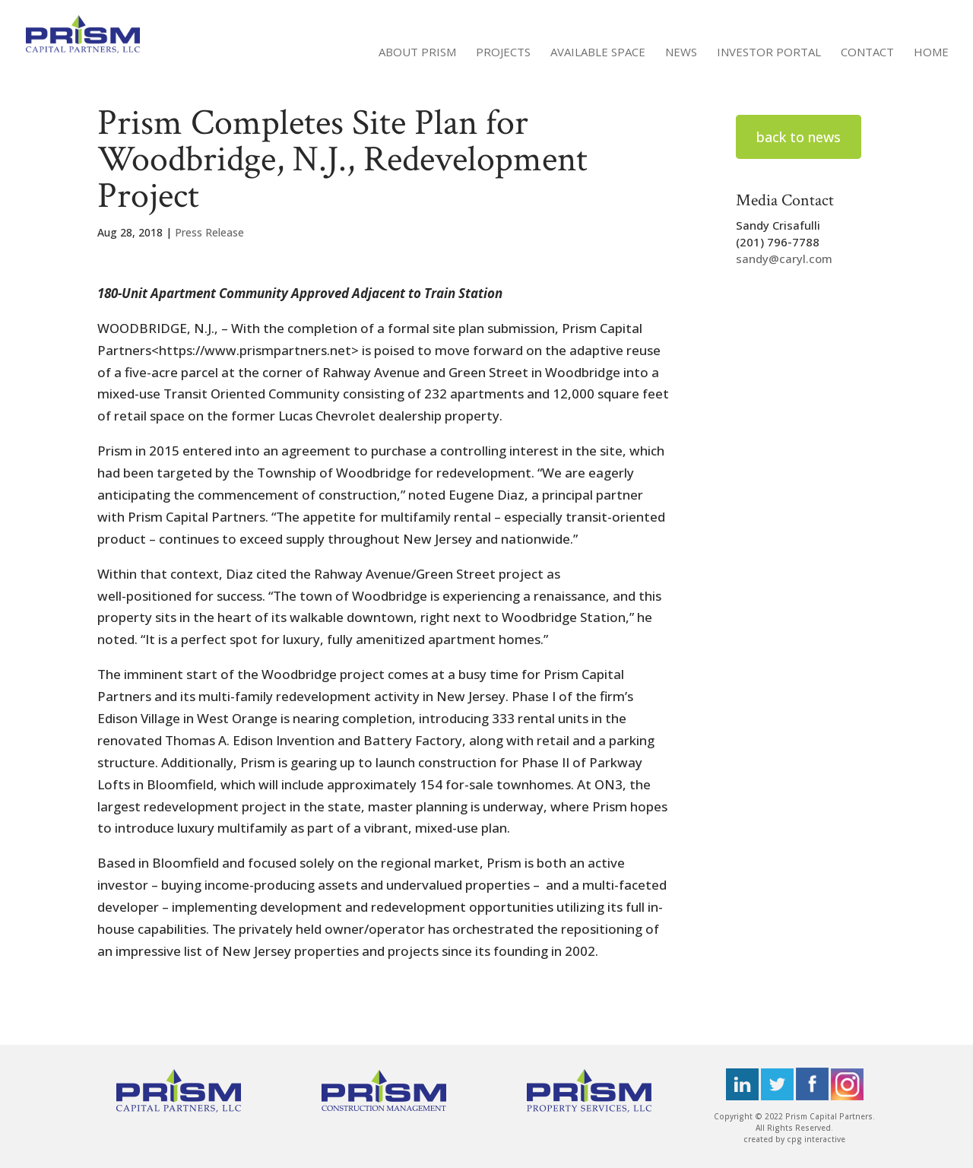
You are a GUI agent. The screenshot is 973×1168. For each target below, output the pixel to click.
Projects (503, 52)
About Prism (417, 52)
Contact (867, 52)
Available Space (597, 52)
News (681, 52)
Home (931, 52)
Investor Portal (769, 52)
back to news (798, 137)
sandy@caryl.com (784, 258)
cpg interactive (816, 1139)
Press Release (209, 232)
